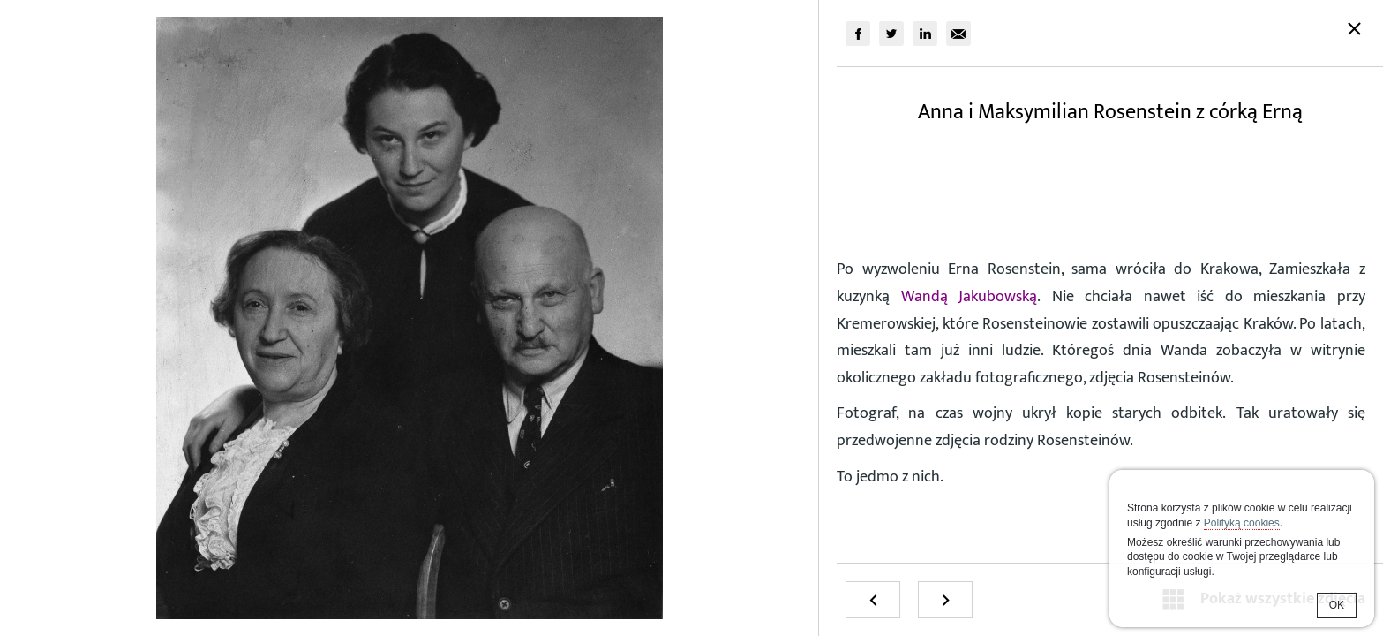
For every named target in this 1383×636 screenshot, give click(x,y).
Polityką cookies (1242, 523)
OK (1336, 605)
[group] (858, 33)
